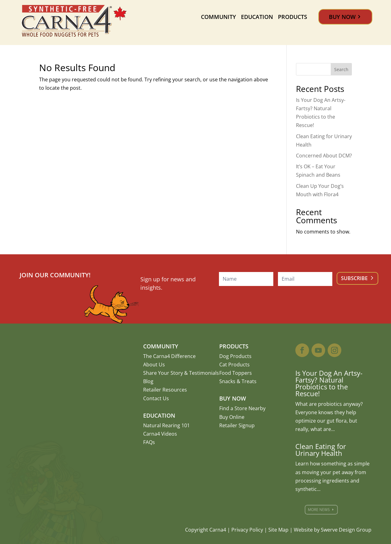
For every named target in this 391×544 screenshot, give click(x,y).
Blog (148, 381)
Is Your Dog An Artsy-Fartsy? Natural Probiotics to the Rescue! (328, 383)
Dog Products (235, 356)
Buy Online (231, 417)
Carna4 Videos (160, 433)
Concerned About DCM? (324, 155)
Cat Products (234, 364)
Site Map (278, 529)
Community (218, 16)
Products (292, 16)
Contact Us (156, 398)
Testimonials (204, 372)
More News (322, 510)
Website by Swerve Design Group (332, 529)
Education (257, 16)
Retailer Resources (165, 389)
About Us (154, 364)
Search (341, 69)
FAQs (149, 442)
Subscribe (354, 278)
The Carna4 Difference (169, 356)
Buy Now (342, 16)
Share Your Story (163, 372)
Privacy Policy (247, 529)
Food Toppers (235, 372)
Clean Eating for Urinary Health (320, 450)
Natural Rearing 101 (166, 425)
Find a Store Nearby (242, 408)
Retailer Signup (237, 425)
